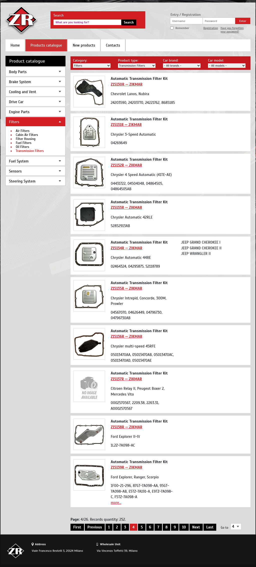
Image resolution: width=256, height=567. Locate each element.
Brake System (20, 82)
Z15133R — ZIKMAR (126, 207)
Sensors (15, 171)
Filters (14, 122)
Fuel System (18, 161)
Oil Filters (22, 147)
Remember (182, 28)
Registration (210, 28)
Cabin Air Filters (27, 135)
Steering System (22, 181)
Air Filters (23, 131)
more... (116, 502)
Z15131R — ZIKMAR (126, 124)
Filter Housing (26, 139)
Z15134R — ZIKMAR (126, 248)
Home (15, 45)
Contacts (113, 45)
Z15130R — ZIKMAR (126, 84)
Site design (223, 550)
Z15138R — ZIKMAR (126, 427)
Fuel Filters (23, 143)
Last (210, 527)
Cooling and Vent (22, 92)
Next (196, 527)
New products (84, 45)
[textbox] (87, 22)
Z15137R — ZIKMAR (126, 379)
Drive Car (16, 102)
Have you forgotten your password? (232, 29)
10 (184, 527)
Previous (95, 527)
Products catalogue (46, 45)
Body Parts (17, 72)
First (77, 527)
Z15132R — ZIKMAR (126, 165)
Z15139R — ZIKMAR (126, 467)
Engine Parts (19, 112)
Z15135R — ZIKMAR (126, 288)
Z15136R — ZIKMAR (126, 336)
